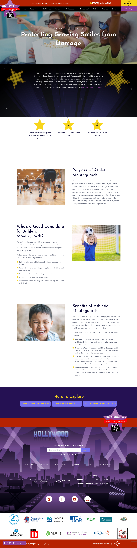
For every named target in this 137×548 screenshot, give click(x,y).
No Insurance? (84, 9)
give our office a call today (92, 87)
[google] (49, 499)
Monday (80, 479)
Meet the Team (44, 464)
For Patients (71, 9)
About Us (34, 9)
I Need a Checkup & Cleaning (35, 403)
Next (85, 450)
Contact (115, 9)
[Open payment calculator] (14, 543)
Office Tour (75, 464)
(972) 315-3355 (100, 3)
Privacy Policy (45, 544)
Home (24, 9)
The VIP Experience (60, 464)
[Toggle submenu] (37, 9)
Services (58, 9)
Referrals (105, 9)
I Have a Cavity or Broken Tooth (100, 403)
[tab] (61, 454)
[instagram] (87, 499)
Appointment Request (129, 3)
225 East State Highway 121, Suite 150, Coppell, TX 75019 (49, 3)
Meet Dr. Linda (29, 464)
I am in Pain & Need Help (67, 403)
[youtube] (75, 499)
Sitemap (36, 544)
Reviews (95, 9)
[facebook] (62, 499)
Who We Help (46, 9)
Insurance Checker (129, 8)
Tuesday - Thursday (85, 484)
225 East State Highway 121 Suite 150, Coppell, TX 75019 (38, 481)
